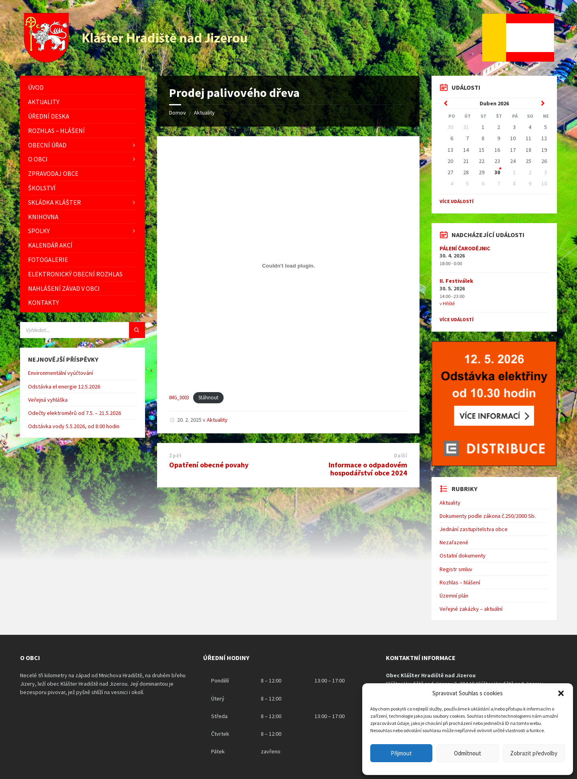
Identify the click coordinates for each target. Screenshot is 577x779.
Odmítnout (467, 753)
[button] (561, 693)
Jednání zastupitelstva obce (474, 529)
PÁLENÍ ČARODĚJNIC (465, 248)
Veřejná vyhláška (48, 399)
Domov (177, 112)
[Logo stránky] (136, 60)
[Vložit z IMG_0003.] (288, 266)
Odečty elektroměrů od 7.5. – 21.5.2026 (74, 413)
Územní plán (454, 595)
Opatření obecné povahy (208, 464)
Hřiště (449, 303)
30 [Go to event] (497, 172)
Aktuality (204, 112)
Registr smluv (456, 569)
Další (401, 455)
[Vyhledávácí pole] (82, 330)
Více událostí (457, 201)
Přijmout (401, 753)
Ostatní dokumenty (463, 555)
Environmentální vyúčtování (60, 372)
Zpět (175, 455)
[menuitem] (82, 88)
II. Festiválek (456, 280)
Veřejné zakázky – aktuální (471, 608)
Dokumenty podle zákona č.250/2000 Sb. (488, 515)
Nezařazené (454, 542)
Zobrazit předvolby (533, 753)
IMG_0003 (179, 397)
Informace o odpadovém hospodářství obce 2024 (368, 469)
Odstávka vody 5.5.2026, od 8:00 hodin (73, 426)
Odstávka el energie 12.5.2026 (64, 386)
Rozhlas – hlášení (460, 582)
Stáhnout (208, 397)
